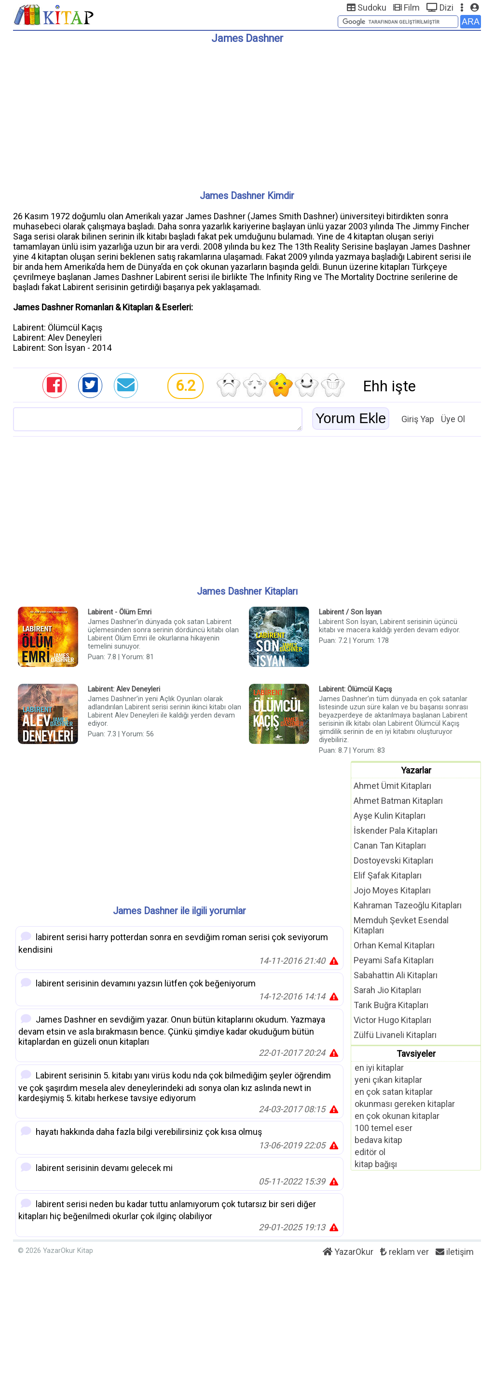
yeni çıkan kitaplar (388, 1080)
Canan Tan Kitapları (390, 845)
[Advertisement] (247, 113)
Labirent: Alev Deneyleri (124, 689)
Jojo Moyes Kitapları (392, 890)
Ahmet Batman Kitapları (398, 801)
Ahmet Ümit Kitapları (392, 786)
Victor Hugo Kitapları (392, 1020)
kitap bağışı (376, 1164)
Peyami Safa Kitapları (394, 960)
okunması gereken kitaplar (405, 1104)
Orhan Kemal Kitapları (394, 945)
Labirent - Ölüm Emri (119, 612)
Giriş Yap (417, 419)
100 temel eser (383, 1128)
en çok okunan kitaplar (397, 1116)
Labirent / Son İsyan (350, 612)
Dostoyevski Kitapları (393, 860)
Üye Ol (453, 419)
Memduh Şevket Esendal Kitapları (401, 925)
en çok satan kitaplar (394, 1092)
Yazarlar (416, 770)
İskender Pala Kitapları (396, 830)
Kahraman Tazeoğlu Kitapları (408, 905)
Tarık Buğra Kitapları (391, 1005)
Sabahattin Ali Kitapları (396, 975)
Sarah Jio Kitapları (387, 990)
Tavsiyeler (416, 1054)
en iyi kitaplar (379, 1068)
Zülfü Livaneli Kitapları (395, 1035)
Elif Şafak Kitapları (388, 875)
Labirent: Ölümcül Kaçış (355, 689)
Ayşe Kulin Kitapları (389, 816)
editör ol (370, 1152)
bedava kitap (378, 1140)
